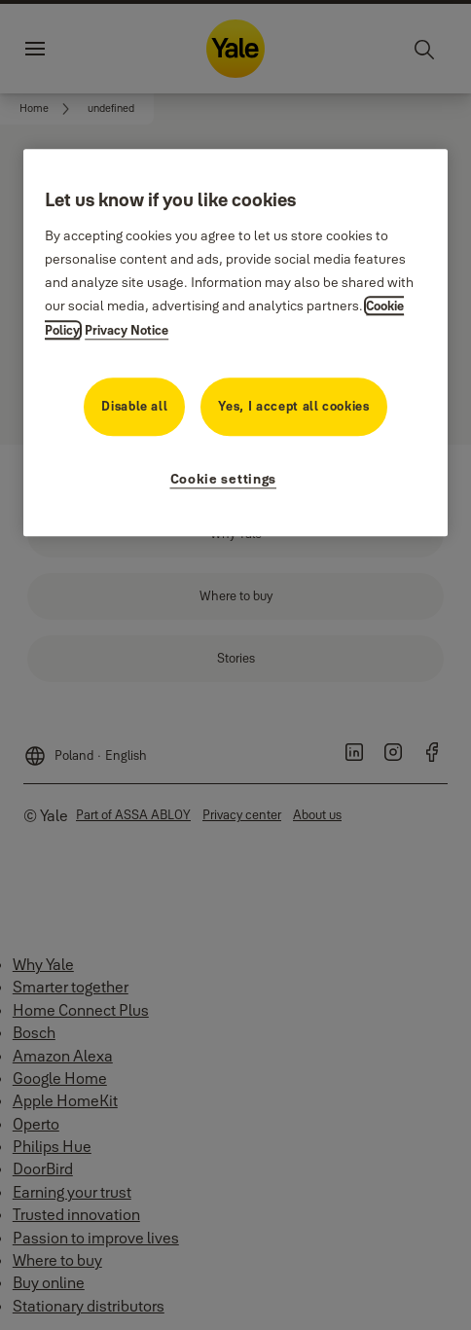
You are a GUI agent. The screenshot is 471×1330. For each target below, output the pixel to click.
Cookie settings (223, 478)
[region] (235, 342)
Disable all (134, 405)
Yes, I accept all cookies (293, 405)
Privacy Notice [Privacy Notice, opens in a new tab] (126, 330)
